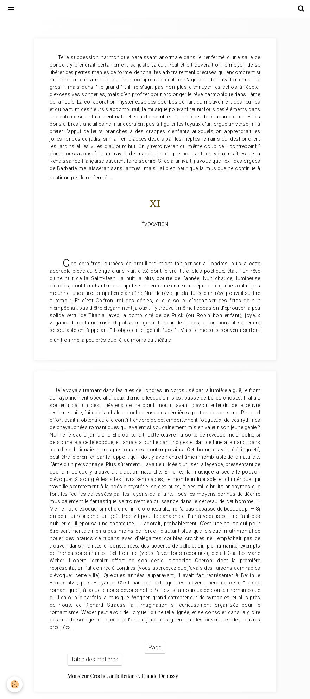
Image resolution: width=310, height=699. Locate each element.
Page (155, 647)
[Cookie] (15, 684)
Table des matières (94, 659)
